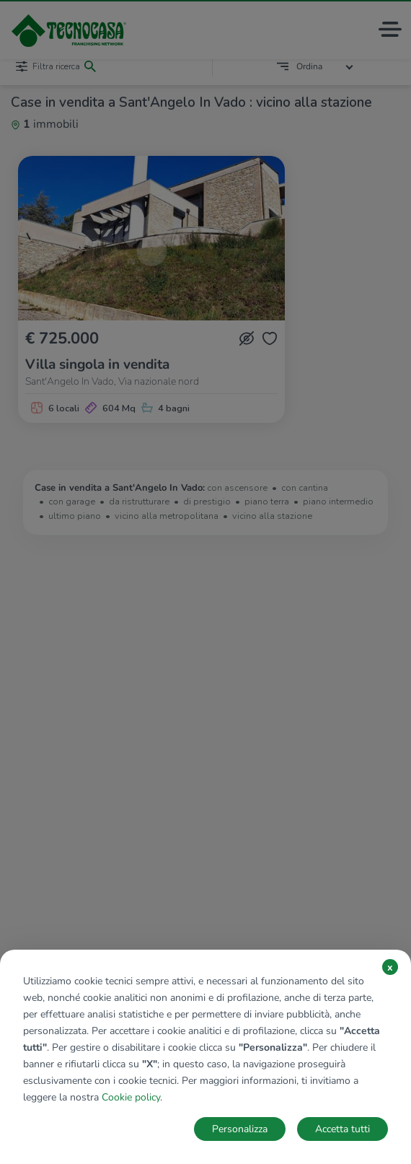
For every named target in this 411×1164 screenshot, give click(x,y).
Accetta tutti (342, 1129)
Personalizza (240, 1129)
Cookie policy (131, 1097)
